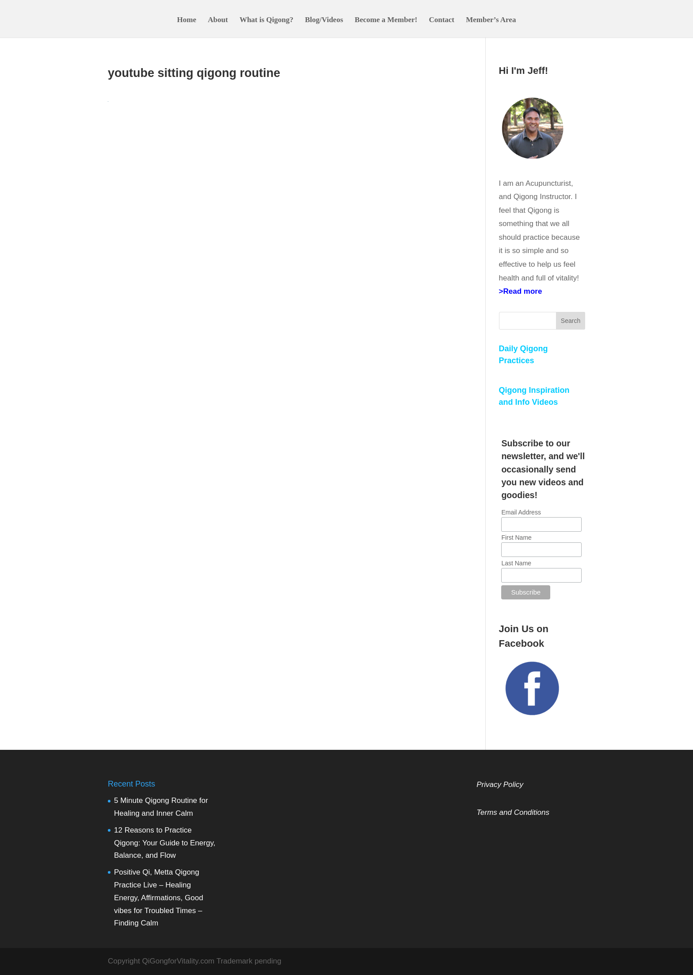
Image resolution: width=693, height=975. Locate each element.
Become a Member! (386, 20)
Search (570, 320)
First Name (516, 537)
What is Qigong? (266, 20)
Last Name (516, 563)
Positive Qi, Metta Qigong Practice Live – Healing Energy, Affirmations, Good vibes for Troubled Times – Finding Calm (158, 898)
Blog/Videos (324, 20)
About (218, 20)
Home (186, 20)
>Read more (520, 291)
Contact (441, 20)
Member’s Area (491, 20)
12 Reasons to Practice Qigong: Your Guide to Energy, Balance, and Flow (164, 843)
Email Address (521, 512)
